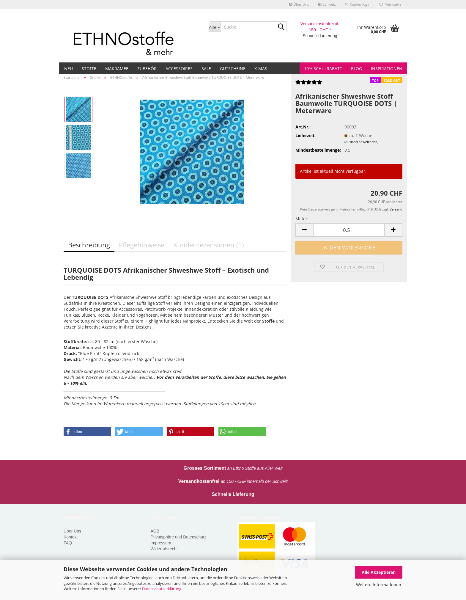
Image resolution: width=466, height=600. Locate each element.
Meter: (301, 219)
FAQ (68, 543)
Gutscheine (232, 68)
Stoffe (89, 68)
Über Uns (299, 4)
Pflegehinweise (141, 244)
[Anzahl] (349, 230)
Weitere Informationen (378, 585)
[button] (327, 4)
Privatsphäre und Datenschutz (179, 537)
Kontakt (71, 537)
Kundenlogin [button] (357, 4)
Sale (206, 68)
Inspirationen (386, 68)
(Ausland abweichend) (361, 141)
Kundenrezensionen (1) (208, 244)
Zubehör (147, 68)
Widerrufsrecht (164, 548)
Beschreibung (89, 244)
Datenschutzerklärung (161, 588)
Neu (68, 68)
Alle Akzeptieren (379, 572)
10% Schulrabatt (323, 68)
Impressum (161, 543)
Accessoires (179, 68)
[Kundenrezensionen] (308, 84)
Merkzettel (390, 4)
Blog (356, 68)
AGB (155, 531)
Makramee (116, 68)
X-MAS (260, 68)
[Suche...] (214, 26)
